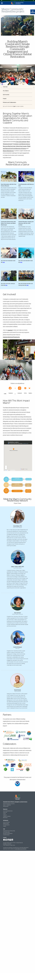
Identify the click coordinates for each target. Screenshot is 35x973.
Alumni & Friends (6, 822)
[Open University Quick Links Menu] (33, 0)
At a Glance (5, 90)
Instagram (20, 393)
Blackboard (5, 817)
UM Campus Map (6, 832)
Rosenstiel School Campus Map (9, 830)
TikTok (25, 393)
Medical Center (6, 823)
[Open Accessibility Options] (1, 0)
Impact (4, 98)
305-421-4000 (5, 806)
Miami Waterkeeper (8, 150)
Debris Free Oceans (21, 146)
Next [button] (33, 87)
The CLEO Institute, (21, 141)
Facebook (11, 393)
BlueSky (30, 393)
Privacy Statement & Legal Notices (9, 845)
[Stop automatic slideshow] (17, 33)
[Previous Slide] (14, 33)
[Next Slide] (20, 33)
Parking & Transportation (8, 833)
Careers (4, 826)
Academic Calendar (7, 816)
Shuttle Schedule (6, 834)
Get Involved (6, 94)
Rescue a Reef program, (9, 146)
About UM (5, 812)
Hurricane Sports (6, 824)
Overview (5, 86)
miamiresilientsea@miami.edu (11, 337)
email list (10, 330)
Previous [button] (1, 87)
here (14, 106)
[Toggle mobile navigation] (2, 3)
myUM (4, 813)
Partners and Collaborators (9, 102)
